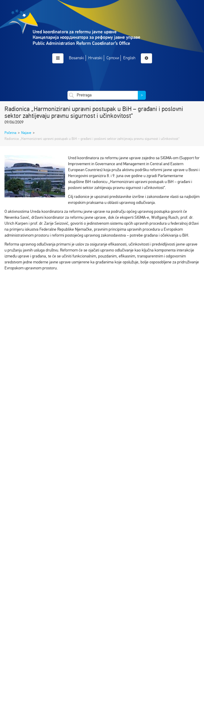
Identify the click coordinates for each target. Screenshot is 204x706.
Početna (10, 133)
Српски (112, 57)
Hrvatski (95, 57)
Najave (26, 133)
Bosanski (76, 57)
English (129, 57)
